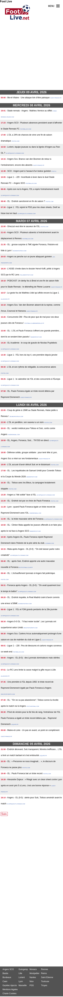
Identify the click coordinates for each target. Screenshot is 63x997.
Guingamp (23, 969)
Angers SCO (8, 969)
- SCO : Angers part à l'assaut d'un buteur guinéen (28, 171)
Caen (5, 981)
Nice (32, 981)
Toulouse (45, 981)
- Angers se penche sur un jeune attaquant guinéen (29, 256)
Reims (44, 973)
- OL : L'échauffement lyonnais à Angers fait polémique (30, 573)
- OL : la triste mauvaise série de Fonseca (24, 519)
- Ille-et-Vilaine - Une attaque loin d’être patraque (28, 97)
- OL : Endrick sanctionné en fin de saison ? (25, 201)
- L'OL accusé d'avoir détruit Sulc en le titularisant (28, 464)
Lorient (21, 977)
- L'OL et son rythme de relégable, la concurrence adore (31, 367)
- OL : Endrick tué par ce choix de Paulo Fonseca (28, 501)
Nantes (33, 977)
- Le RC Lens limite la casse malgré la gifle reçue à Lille (31, 670)
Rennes (44, 969)
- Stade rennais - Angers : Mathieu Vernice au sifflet (29, 111)
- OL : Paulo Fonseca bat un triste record (24, 773)
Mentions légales (10, 989)
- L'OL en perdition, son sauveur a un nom (25, 422)
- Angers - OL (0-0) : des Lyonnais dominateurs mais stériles (33, 658)
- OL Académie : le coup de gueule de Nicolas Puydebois (31, 343)
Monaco (33, 969)
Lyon (20, 981)
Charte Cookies (9, 993)
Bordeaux (7, 977)
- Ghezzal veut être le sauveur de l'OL (23, 226)
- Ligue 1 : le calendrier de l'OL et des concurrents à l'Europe (33, 379)
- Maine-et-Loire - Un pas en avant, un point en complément (32, 730)
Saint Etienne (47, 977)
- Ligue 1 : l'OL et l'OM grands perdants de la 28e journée (31, 609)
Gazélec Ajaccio (10, 985)
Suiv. (4, 814)
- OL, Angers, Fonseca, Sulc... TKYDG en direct (27, 440)
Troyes (44, 985)
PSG (32, 985)
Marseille (22, 985)
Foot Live (6, 1)
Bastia (5, 973)
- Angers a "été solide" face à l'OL (21, 495)
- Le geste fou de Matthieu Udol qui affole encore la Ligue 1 (32, 293)
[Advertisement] (31, 56)
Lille (20, 973)
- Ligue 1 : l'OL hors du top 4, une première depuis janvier (31, 355)
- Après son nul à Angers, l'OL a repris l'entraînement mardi (32, 189)
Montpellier (34, 973)
